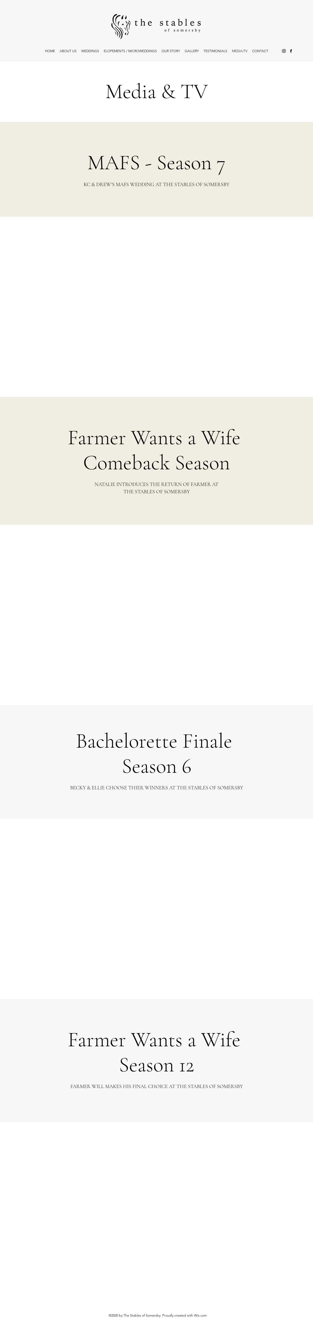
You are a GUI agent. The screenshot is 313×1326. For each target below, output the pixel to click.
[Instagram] (283, 51)
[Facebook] (291, 51)
